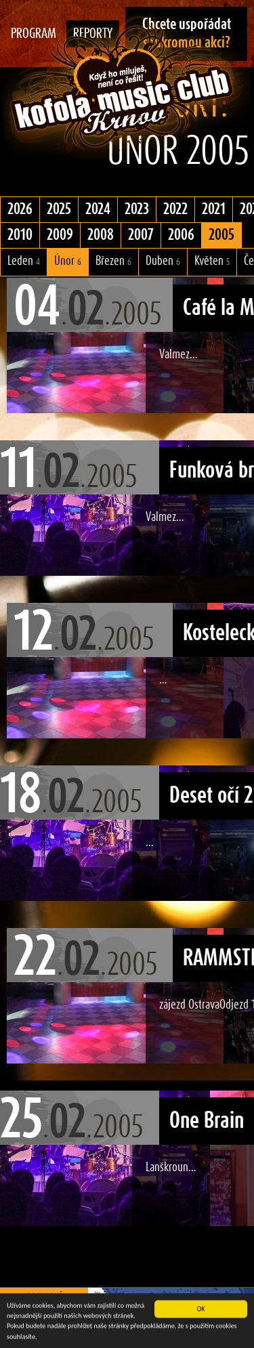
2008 (100, 235)
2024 (97, 209)
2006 (181, 235)
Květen (212, 261)
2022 (175, 209)
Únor (67, 261)
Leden (23, 261)
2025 (59, 209)
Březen (113, 261)
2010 (20, 235)
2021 (214, 209)
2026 (20, 209)
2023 (137, 209)
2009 (60, 235)
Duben (163, 261)
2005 (221, 235)
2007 (141, 235)
